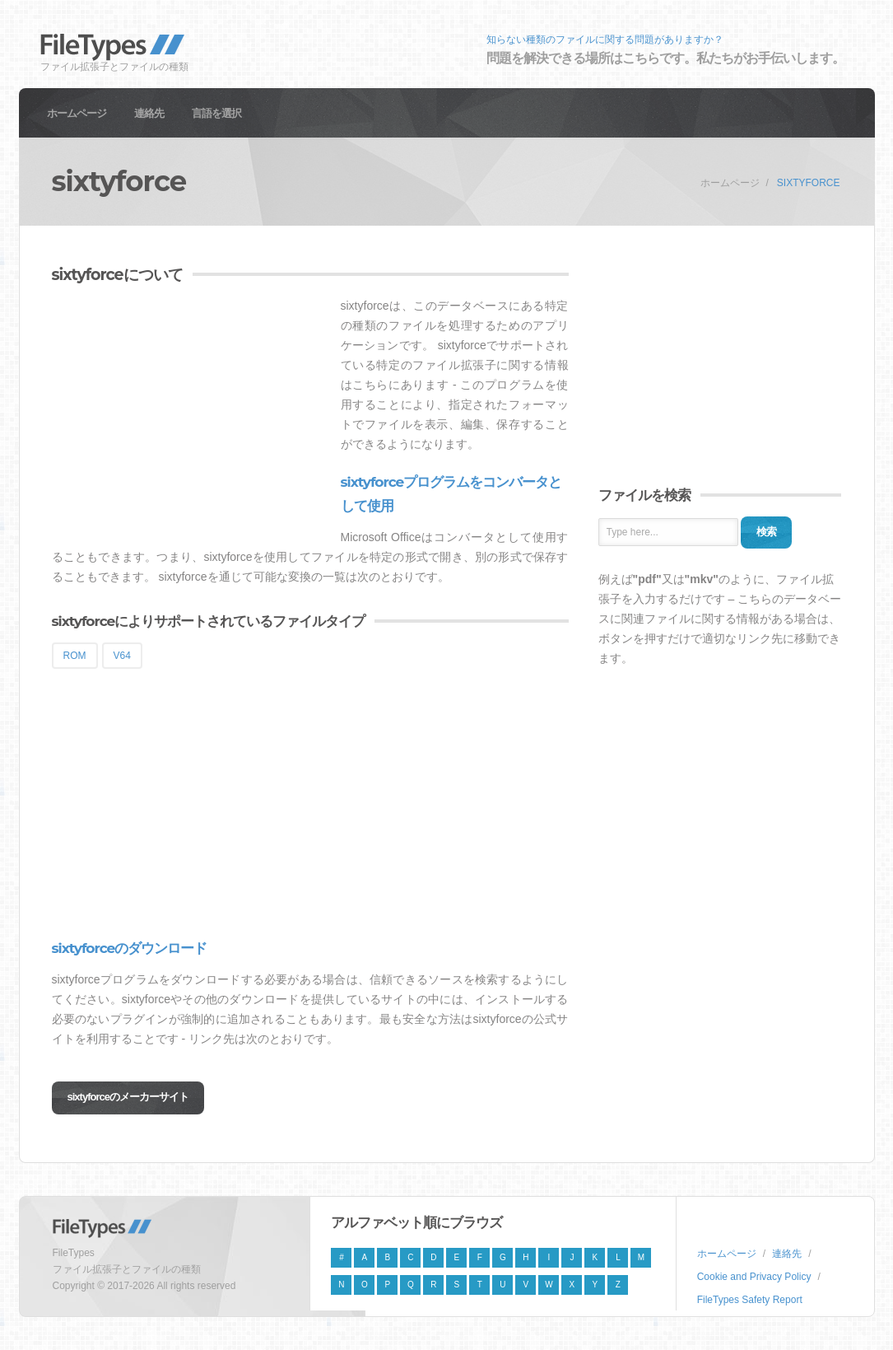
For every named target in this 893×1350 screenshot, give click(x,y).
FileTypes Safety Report (749, 1300)
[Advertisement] (190, 411)
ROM (74, 655)
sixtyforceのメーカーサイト (127, 1097)
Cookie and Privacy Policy (754, 1276)
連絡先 (149, 112)
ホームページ (76, 112)
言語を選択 (216, 112)
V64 (122, 655)
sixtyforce (808, 183)
